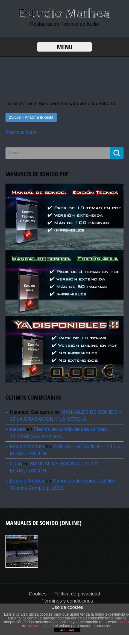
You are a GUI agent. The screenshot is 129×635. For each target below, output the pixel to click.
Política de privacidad (76, 594)
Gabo (16, 463)
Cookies (37, 594)
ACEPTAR (67, 630)
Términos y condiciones (67, 601)
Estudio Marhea (27, 446)
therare (17, 429)
